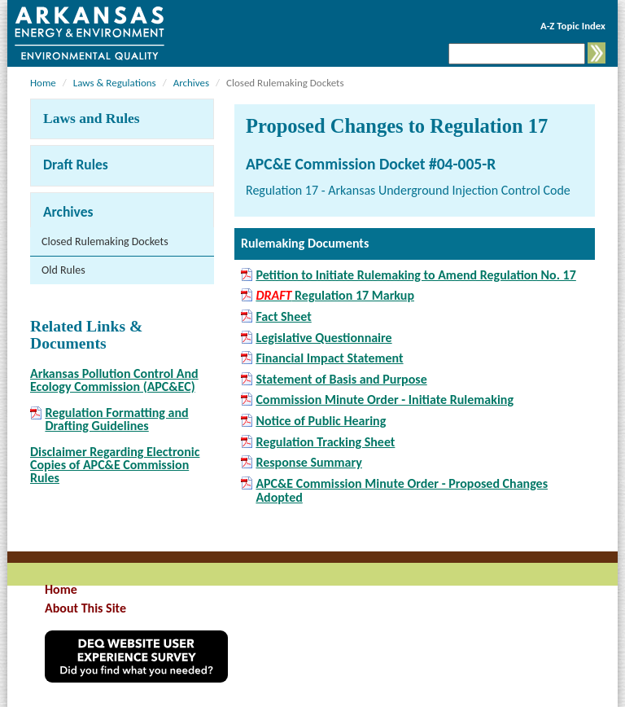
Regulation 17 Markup (335, 295)
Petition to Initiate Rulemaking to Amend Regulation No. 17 (415, 275)
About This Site (85, 608)
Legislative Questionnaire (323, 338)
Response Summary (308, 462)
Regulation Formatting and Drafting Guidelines (116, 419)
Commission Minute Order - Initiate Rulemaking (385, 400)
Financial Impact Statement (329, 358)
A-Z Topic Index (572, 26)
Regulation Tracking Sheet (325, 442)
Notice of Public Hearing (321, 421)
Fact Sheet (283, 317)
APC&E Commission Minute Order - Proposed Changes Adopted (402, 490)
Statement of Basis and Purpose (341, 379)
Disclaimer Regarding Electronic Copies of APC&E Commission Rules (114, 464)
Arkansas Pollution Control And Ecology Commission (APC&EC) (114, 380)
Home (43, 83)
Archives (191, 83)
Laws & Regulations (114, 83)
